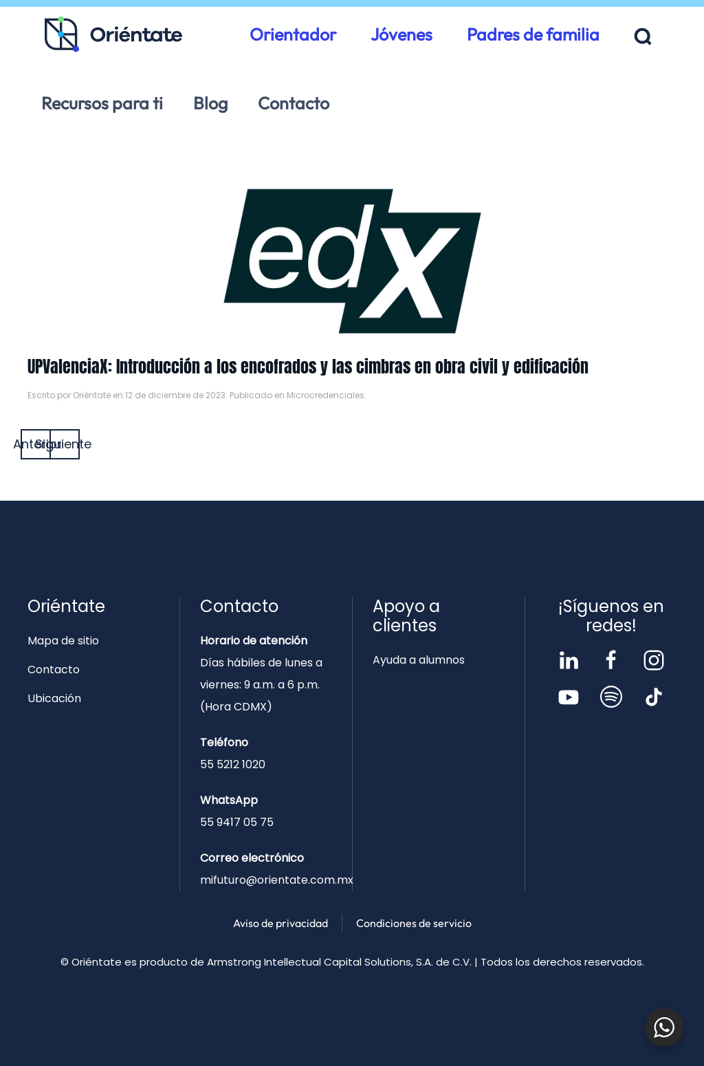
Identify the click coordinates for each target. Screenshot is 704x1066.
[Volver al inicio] (113, 34)
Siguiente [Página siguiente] (64, 444)
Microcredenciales (325, 395)
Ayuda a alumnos (419, 660)
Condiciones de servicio (414, 923)
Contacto (293, 103)
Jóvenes (401, 34)
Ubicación (54, 698)
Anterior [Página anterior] (36, 444)
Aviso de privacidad (280, 923)
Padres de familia (533, 34)
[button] (643, 37)
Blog (210, 103)
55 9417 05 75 (237, 822)
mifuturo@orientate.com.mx (276, 880)
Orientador (293, 34)
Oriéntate (92, 395)
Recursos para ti (102, 103)
